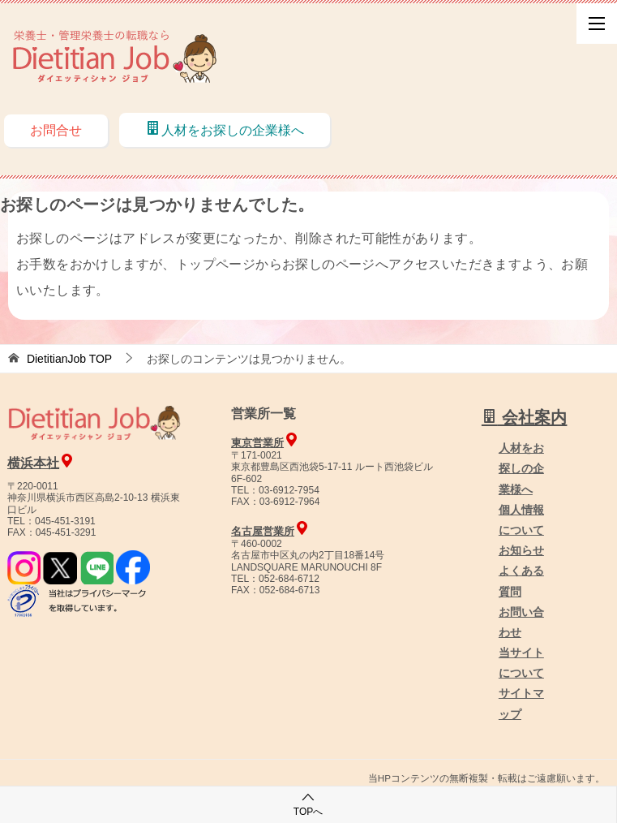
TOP (69, 358)
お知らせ (521, 550)
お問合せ (56, 130)
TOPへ (308, 804)
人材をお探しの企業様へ (224, 129)
